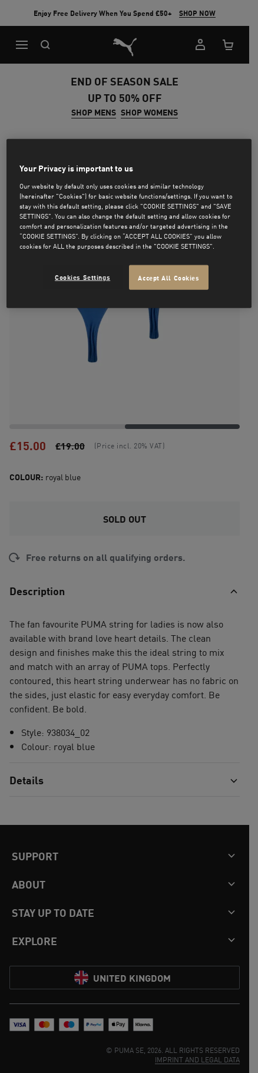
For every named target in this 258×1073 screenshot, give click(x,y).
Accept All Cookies (168, 277)
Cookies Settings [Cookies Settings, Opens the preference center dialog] (82, 277)
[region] (129, 223)
